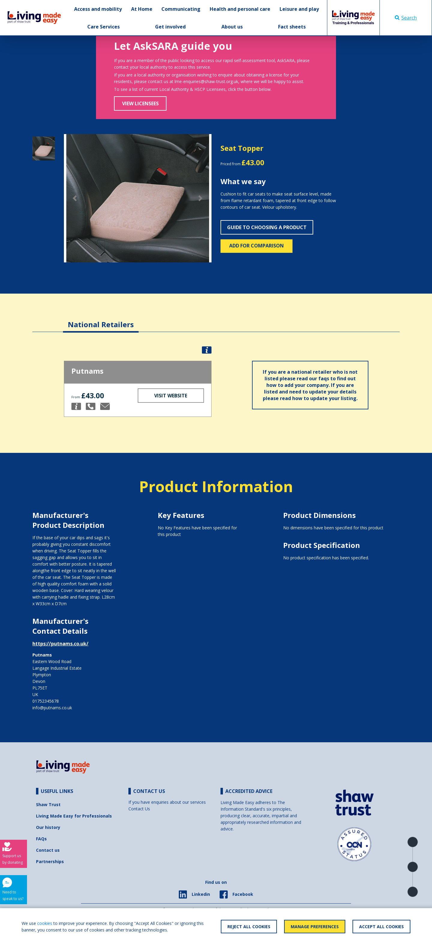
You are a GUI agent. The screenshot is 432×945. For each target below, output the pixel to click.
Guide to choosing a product (267, 227)
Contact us (48, 850)
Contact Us (139, 809)
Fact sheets (292, 26)
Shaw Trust (48, 804)
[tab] (101, 320)
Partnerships (50, 861)
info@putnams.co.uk (52, 707)
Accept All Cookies (381, 926)
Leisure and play (299, 9)
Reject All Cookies (248, 926)
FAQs (41, 839)
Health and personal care (240, 9)
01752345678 (45, 701)
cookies (44, 923)
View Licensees (140, 103)
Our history (48, 827)
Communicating (180, 9)
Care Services (103, 26)
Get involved (170, 26)
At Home (141, 9)
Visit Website (170, 395)
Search (406, 17)
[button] (75, 198)
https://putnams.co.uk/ (60, 643)
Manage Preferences (315, 926)
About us (232, 26)
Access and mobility (98, 9)
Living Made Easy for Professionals (74, 816)
